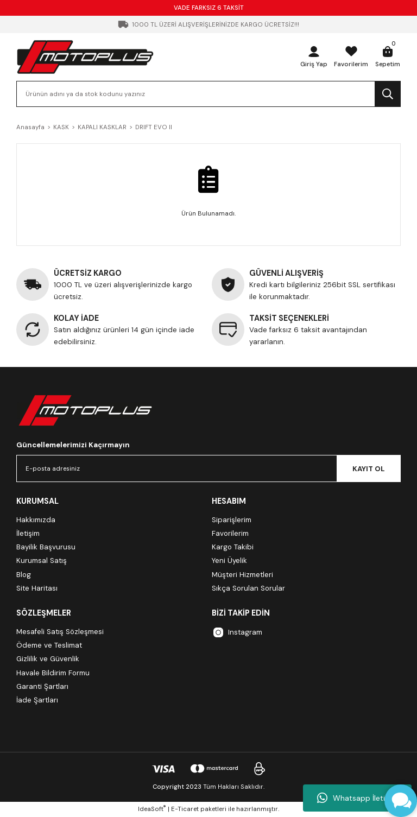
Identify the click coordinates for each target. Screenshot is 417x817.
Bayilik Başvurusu (45, 547)
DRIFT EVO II (153, 127)
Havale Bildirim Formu (53, 672)
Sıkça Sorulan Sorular (248, 588)
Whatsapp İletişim (357, 798)
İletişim (28, 533)
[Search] (208, 94)
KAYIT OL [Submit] (368, 468)
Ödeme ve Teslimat (49, 645)
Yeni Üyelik (229, 560)
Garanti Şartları (42, 686)
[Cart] (388, 57)
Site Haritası (37, 588)
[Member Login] (313, 57)
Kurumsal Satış (41, 560)
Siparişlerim (231, 519)
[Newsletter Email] (208, 468)
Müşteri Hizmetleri (242, 574)
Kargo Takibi (233, 547)
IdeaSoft (152, 809)
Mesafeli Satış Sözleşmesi (60, 631)
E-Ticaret (185, 809)
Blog (23, 574)
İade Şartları (37, 700)
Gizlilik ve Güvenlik (47, 658)
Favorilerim (230, 533)
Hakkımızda (35, 519)
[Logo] (85, 57)
